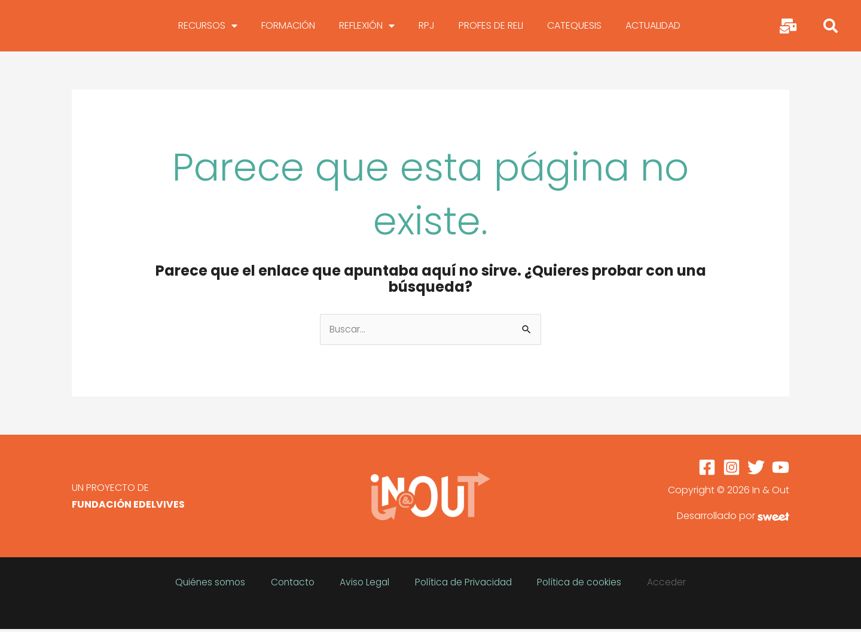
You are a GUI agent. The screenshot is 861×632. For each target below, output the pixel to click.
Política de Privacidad (457, 580)
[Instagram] (731, 469)
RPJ (427, 26)
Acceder (634, 580)
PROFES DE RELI (491, 26)
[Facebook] (707, 469)
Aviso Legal (371, 580)
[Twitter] (756, 469)
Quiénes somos (244, 580)
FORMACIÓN (288, 26)
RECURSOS (207, 27)
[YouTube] (780, 469)
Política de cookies (560, 580)
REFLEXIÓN (367, 27)
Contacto (313, 580)
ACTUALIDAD (652, 26)
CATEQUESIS (574, 26)
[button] (830, 27)
